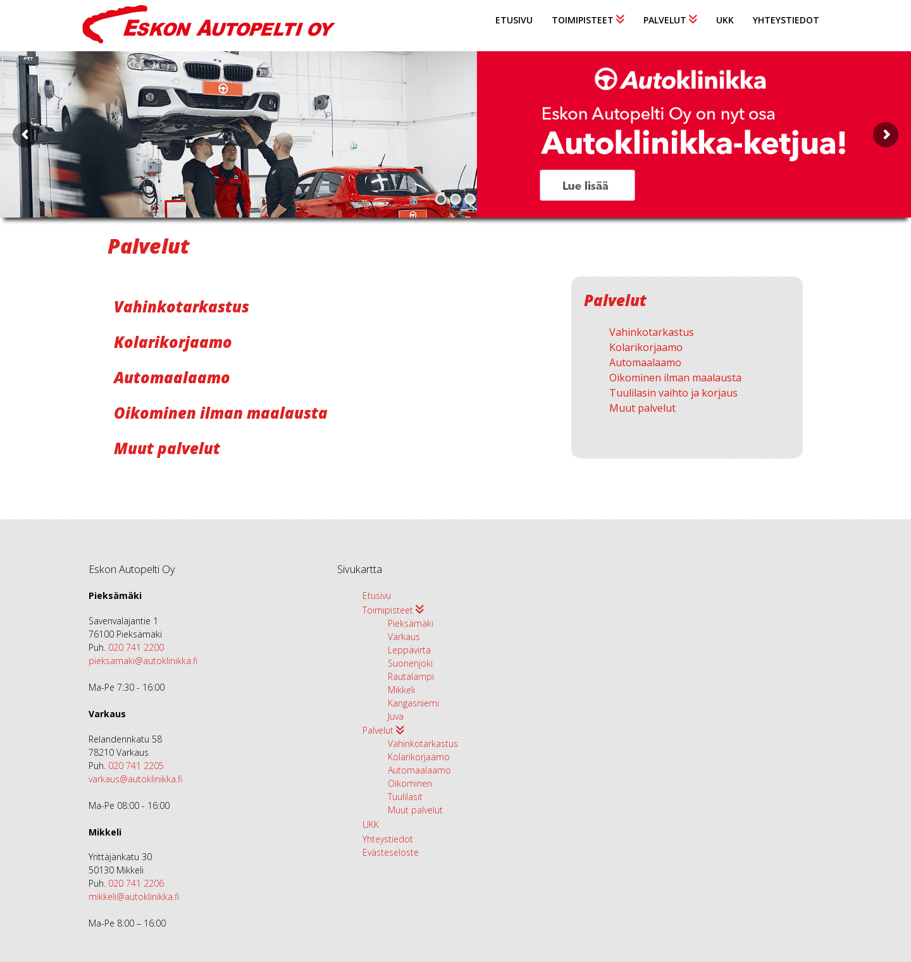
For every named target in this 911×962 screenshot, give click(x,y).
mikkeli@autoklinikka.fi (134, 897)
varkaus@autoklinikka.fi (135, 779)
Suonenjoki (410, 663)
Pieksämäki (410, 623)
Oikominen (410, 783)
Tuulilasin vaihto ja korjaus (673, 393)
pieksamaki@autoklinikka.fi (143, 661)
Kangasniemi (413, 703)
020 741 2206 (136, 883)
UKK (725, 20)
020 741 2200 (136, 647)
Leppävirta (409, 650)
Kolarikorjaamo (173, 341)
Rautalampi (411, 676)
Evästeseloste (391, 852)
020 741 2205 (136, 766)
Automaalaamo (172, 377)
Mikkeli (401, 690)
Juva (396, 716)
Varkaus (404, 637)
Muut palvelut (167, 448)
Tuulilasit (405, 797)
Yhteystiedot (786, 20)
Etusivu (514, 20)
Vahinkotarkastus (181, 306)
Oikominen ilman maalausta (221, 412)
